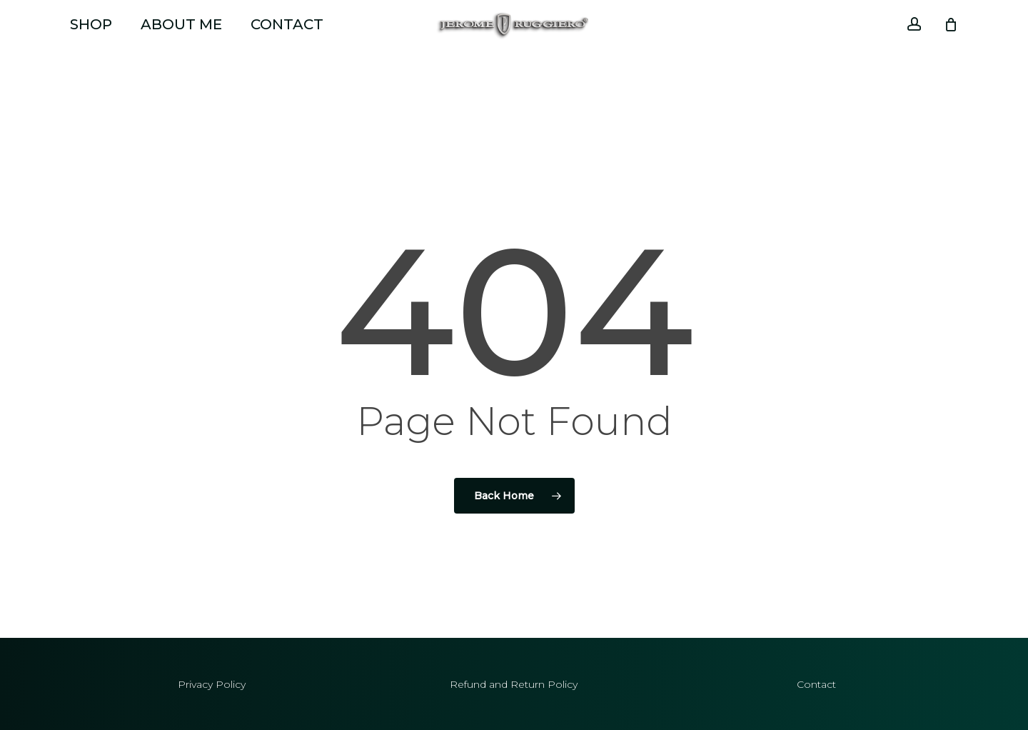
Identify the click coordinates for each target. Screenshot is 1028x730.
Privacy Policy (212, 684)
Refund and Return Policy (514, 684)
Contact (816, 684)
